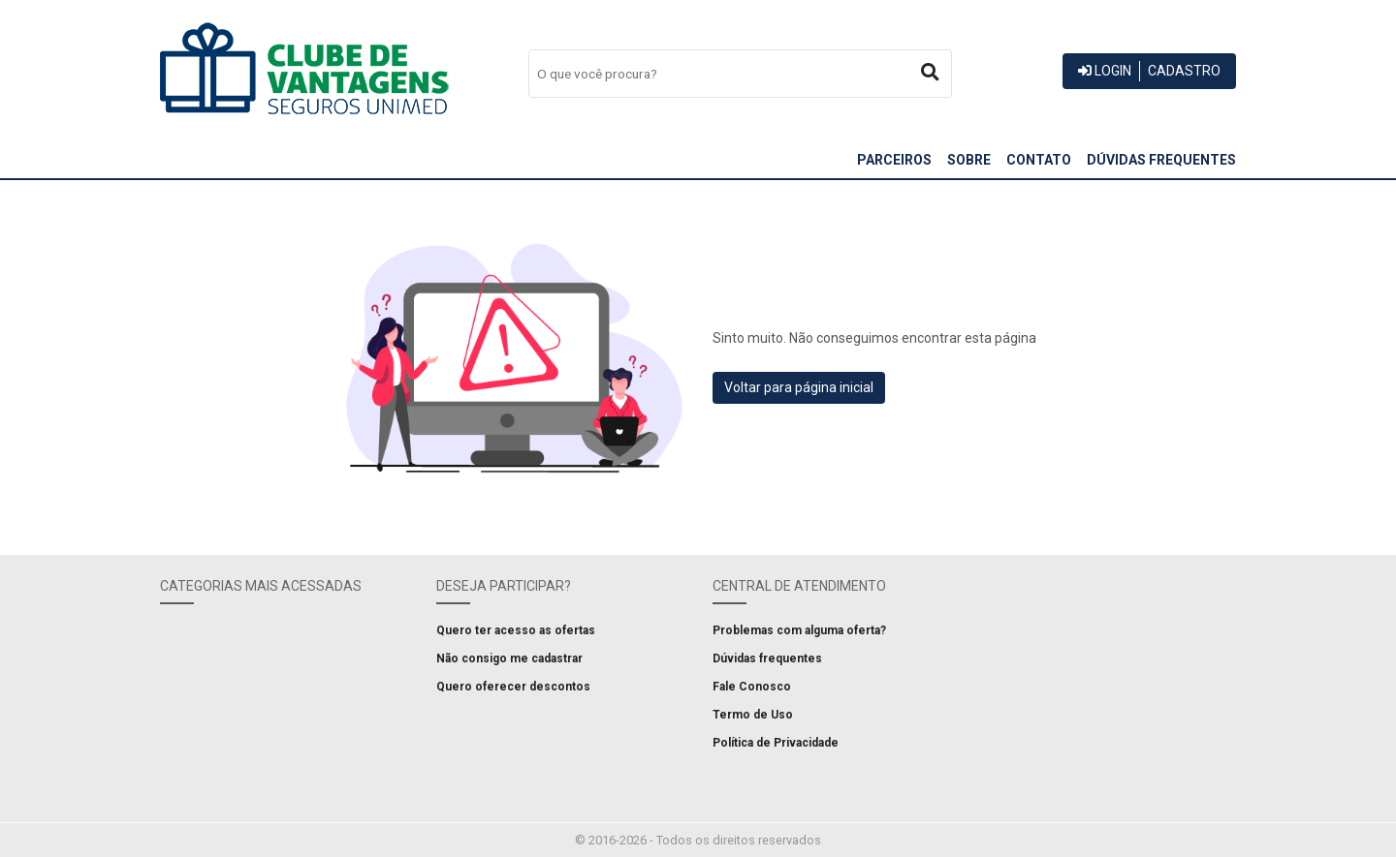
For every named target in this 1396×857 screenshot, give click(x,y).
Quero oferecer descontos (513, 686)
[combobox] (740, 73)
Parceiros (894, 160)
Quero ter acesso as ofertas (515, 630)
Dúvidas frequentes (1161, 160)
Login (1104, 70)
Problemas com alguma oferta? (799, 630)
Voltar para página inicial (798, 387)
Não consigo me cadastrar (509, 658)
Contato (1038, 160)
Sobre (969, 160)
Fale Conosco (752, 686)
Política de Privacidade (776, 743)
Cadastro (1184, 70)
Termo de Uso (753, 714)
